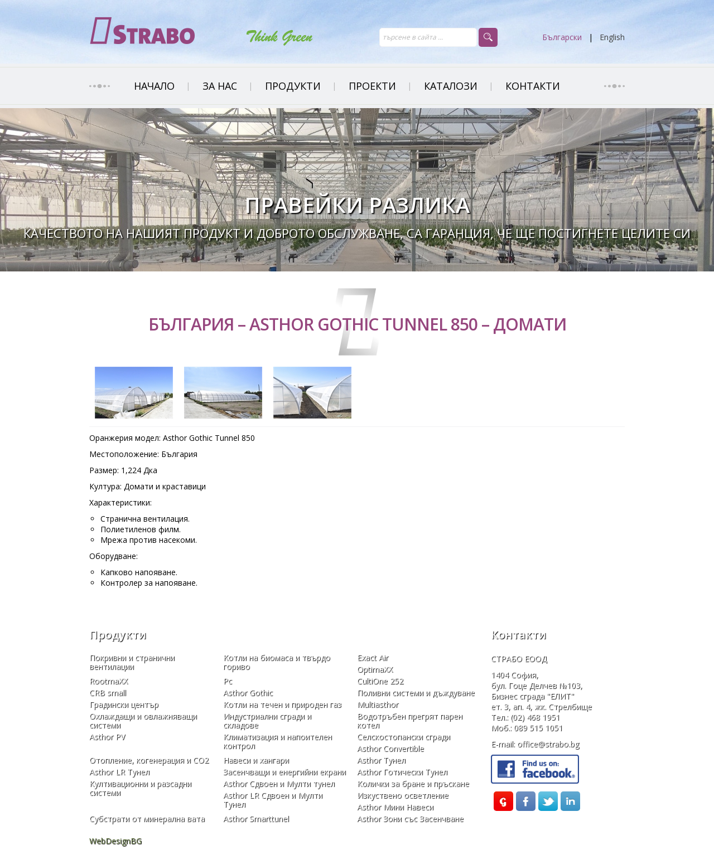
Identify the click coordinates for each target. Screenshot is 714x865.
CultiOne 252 (380, 681)
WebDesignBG (115, 841)
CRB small (107, 692)
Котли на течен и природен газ (282, 704)
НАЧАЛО (154, 86)
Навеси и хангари (256, 760)
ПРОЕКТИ (372, 86)
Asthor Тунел (381, 760)
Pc (227, 681)
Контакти (532, 86)
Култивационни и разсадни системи (140, 788)
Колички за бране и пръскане (413, 783)
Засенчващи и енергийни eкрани (284, 771)
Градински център (123, 704)
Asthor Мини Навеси (395, 807)
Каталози (450, 86)
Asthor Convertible (390, 748)
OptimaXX (375, 669)
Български (562, 37)
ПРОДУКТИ (293, 86)
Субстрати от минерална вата (147, 818)
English (612, 37)
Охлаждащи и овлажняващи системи (143, 721)
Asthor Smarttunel (256, 818)
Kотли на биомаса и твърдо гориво (276, 662)
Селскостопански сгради (403, 736)
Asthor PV (107, 736)
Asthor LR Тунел (119, 771)
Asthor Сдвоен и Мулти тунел (279, 783)
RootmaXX (108, 681)
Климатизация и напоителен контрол (277, 741)
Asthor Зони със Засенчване (410, 818)
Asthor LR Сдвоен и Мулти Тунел (272, 800)
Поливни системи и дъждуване (416, 692)
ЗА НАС (219, 86)
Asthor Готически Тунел (402, 771)
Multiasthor (377, 704)
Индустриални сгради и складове (267, 721)
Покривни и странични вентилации (132, 662)
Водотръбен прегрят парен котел (409, 721)
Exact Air (372, 657)
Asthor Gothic (248, 692)
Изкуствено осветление (402, 795)
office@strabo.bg (548, 743)
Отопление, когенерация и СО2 (149, 760)
